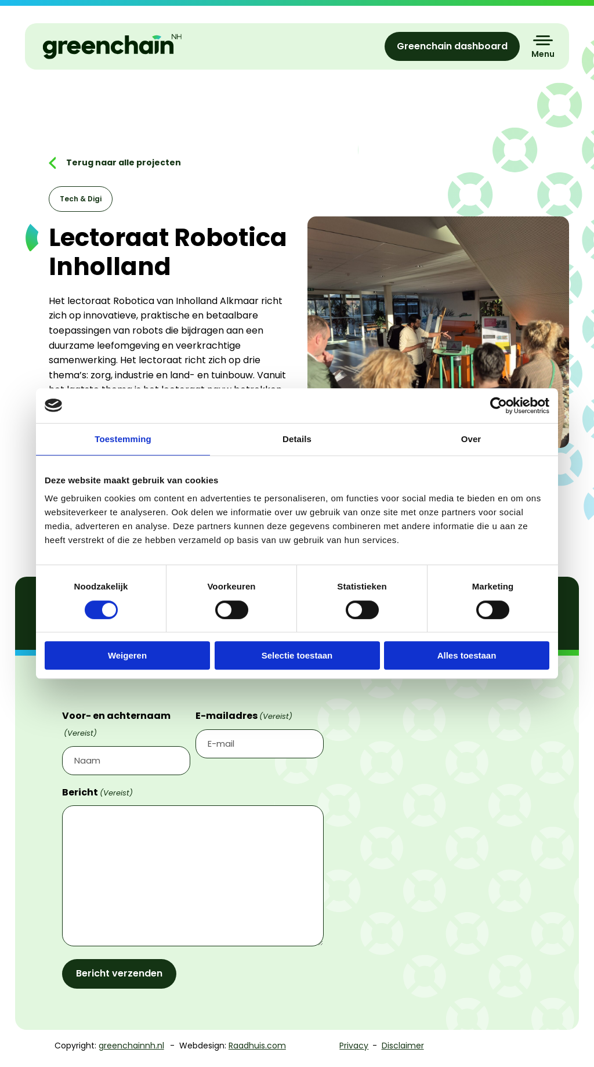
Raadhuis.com (257, 1045)
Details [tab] (297, 439)
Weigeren (127, 655)
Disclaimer (403, 1045)
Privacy (353, 1045)
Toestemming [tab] (123, 439)
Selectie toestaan (297, 655)
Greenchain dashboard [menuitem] (452, 46)
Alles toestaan (467, 655)
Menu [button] (543, 54)
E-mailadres (243, 716)
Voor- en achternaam (116, 724)
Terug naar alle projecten (123, 162)
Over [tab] (471, 439)
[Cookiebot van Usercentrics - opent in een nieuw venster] (498, 405)
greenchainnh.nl (131, 1045)
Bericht (97, 793)
